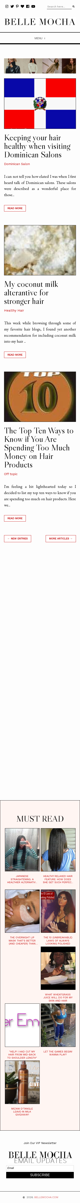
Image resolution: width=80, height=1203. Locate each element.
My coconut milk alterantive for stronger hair (31, 292)
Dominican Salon (17, 164)
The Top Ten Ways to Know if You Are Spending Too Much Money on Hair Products (39, 447)
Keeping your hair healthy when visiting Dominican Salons (37, 146)
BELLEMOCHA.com (46, 1197)
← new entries (17, 538)
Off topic (10, 474)
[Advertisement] (40, 676)
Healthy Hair (14, 310)
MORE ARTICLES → (61, 538)
